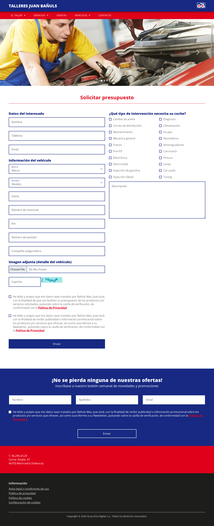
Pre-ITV (115, 151)
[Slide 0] (101, 80)
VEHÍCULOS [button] (81, 15)
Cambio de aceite (122, 119)
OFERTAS (62, 15)
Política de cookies (20, 498)
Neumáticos (169, 138)
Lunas (165, 164)
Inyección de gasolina (124, 170)
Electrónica (118, 158)
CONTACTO (104, 15)
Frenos (115, 145)
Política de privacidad (22, 493)
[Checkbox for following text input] (57, 269)
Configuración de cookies (24, 502)
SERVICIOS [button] (39, 15)
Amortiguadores (171, 145)
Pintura (166, 158)
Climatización (169, 125)
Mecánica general (122, 138)
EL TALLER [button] (16, 15)
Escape (165, 132)
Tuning (165, 177)
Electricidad (118, 164)
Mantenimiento (121, 132)
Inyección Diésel (121, 177)
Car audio (167, 170)
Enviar (57, 344)
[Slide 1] (104, 80)
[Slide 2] (107, 80)
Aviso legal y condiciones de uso (29, 489)
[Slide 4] (112, 80)
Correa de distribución (125, 125)
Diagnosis (167, 119)
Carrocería (168, 151)
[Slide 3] (110, 80)
